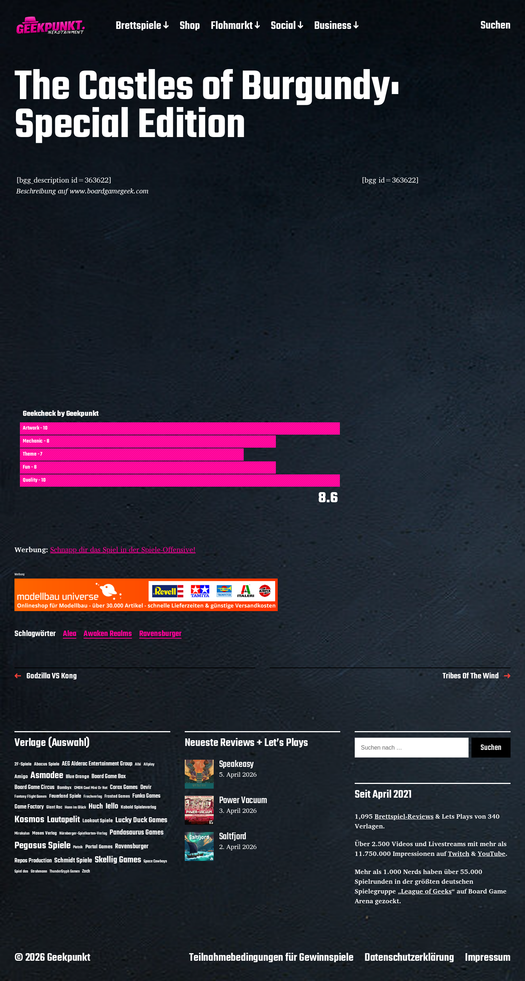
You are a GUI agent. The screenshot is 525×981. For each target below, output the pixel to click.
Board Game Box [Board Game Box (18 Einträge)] (108, 776)
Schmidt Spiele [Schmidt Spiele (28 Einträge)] (73, 861)
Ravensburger (160, 634)
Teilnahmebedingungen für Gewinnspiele (271, 958)
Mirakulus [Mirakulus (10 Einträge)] (22, 833)
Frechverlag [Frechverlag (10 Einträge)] (93, 796)
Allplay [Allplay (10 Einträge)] (149, 764)
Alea (69, 634)
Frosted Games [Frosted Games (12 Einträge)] (117, 796)
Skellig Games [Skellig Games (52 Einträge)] (118, 860)
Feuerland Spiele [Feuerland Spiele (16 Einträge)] (65, 796)
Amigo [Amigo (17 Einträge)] (21, 777)
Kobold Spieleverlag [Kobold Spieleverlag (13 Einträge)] (138, 807)
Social (283, 26)
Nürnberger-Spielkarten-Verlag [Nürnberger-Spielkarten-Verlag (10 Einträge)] (83, 833)
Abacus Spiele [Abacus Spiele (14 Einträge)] (46, 764)
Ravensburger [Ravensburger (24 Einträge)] (132, 847)
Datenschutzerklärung (409, 958)
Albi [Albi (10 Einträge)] (138, 764)
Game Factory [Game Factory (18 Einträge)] (29, 807)
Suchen (496, 26)
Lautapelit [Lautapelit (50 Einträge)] (63, 820)
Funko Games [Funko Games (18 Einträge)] (146, 796)
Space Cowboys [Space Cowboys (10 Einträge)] (155, 861)
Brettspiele (138, 26)
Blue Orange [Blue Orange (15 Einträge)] (77, 777)
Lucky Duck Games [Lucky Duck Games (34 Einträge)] (141, 820)
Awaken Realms (108, 634)
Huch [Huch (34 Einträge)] (96, 806)
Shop (190, 26)
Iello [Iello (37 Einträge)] (112, 806)
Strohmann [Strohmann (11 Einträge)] (39, 871)
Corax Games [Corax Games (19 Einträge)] (124, 787)
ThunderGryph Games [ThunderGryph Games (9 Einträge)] (65, 871)
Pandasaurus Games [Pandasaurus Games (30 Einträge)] (136, 832)
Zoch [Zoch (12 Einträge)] (86, 871)
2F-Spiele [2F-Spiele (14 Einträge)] (22, 764)
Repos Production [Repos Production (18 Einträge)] (33, 861)
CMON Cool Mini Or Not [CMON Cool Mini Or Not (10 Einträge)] (90, 788)
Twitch (458, 853)
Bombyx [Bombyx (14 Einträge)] (64, 788)
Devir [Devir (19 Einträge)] (145, 787)
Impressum (488, 958)
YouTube (491, 853)
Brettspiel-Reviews (404, 816)
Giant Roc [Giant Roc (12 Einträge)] (54, 807)
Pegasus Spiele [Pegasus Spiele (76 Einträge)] (42, 845)
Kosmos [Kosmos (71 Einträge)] (29, 819)
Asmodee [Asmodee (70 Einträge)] (46, 775)
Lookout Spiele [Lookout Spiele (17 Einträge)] (97, 821)
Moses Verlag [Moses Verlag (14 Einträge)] (44, 833)
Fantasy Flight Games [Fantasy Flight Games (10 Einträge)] (30, 796)
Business (332, 26)
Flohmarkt (232, 26)
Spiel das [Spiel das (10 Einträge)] (21, 871)
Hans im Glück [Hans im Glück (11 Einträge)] (75, 807)
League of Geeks (426, 891)
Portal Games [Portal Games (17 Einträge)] (98, 847)
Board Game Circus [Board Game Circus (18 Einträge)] (34, 787)
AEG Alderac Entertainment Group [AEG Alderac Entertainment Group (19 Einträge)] (97, 764)
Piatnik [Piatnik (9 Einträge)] (78, 847)
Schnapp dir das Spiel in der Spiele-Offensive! (123, 549)
